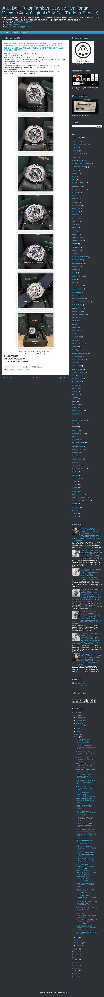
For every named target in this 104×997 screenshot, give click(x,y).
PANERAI (75, 404)
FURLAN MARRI (77, 305)
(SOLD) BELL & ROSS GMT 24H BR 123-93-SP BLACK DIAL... (86, 770)
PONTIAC (75, 430)
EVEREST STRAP (78, 289)
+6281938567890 (24, 22)
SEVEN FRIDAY (77, 459)
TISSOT (74, 484)
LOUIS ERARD (77, 366)
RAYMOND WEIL (77, 440)
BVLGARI (75, 218)
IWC (73, 350)
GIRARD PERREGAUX (79, 314)
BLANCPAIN (76, 192)
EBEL (74, 273)
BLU (73, 196)
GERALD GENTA (77, 308)
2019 (76, 962)
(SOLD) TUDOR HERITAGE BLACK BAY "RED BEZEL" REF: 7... (85, 806)
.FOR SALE (12, 370)
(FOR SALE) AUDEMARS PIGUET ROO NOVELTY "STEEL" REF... (84, 776)
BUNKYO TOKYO (78, 215)
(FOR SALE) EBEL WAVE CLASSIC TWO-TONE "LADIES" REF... (84, 841)
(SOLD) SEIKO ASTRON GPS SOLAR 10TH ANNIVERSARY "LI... (86, 782)
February (79, 943)
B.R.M (74, 176)
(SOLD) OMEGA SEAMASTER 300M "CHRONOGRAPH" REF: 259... (86, 788)
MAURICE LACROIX (78, 372)
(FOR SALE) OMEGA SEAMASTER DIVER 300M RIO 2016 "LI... (85, 812)
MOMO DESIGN (77, 379)
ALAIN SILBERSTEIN (79, 160)
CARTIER (75, 221)
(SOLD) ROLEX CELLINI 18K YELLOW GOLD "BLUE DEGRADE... (85, 765)
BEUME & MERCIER (78, 189)
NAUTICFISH (76, 388)
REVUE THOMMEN (78, 443)
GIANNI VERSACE (78, 311)
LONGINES (76, 363)
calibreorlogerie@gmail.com (20, 27)
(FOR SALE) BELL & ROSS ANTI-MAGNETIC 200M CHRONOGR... (86, 921)
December (79, 717)
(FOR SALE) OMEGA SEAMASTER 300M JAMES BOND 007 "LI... (85, 866)
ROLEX (74, 452)
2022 (76, 954)
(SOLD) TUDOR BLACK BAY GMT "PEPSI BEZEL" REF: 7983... (85, 854)
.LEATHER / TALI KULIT (79, 144)
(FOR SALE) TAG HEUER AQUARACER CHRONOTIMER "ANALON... (86, 794)
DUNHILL (75, 269)
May (77, 737)
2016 (76, 971)
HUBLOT (75, 346)
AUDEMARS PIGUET (23, 370)
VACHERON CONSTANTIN (81, 500)
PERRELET (76, 417)
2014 (76, 976)
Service (16, 32)
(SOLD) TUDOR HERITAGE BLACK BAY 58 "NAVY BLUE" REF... (86, 847)
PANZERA (75, 407)
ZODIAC (75, 517)
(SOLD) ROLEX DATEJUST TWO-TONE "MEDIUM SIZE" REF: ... (86, 753)
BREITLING (76, 205)
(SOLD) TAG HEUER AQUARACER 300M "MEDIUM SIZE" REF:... (86, 915)
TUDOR (74, 488)
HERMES (75, 340)
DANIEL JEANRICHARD (80, 257)
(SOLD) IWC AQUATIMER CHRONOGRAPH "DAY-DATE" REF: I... (86, 800)
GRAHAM (75, 321)
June (78, 734)
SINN (74, 462)
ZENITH (74, 513)
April (77, 937)
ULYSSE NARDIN (78, 494)
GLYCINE (75, 317)
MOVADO (75, 385)
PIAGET (74, 423)
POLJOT (75, 427)
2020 (76, 960)
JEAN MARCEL (77, 356)
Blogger (64, 993)
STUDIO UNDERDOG (79, 468)
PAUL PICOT (76, 414)
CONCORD (76, 250)
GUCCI (74, 327)
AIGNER (75, 157)
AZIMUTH (75, 173)
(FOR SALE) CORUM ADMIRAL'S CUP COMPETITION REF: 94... (86, 933)
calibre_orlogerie (13, 24)
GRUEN (74, 324)
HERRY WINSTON (78, 343)
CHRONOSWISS (77, 240)
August (78, 728)
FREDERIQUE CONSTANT (80, 301)
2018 (76, 965)
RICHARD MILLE (77, 446)
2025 (76, 715)
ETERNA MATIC (77, 285)
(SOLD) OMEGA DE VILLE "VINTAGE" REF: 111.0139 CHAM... (85, 860)
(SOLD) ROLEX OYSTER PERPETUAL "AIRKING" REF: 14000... (86, 927)
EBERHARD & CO (78, 276)
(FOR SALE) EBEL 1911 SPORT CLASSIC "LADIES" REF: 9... (86, 830)
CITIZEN (75, 244)
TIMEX (74, 481)
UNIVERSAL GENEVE (79, 497)
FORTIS (74, 295)
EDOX (74, 279)
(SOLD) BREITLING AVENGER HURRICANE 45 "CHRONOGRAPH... (85, 878)
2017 (76, 968)
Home (7, 32)
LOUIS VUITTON (77, 369)
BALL (74, 180)
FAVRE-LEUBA (77, 292)
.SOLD (74, 147)
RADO (74, 436)
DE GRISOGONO (77, 263)
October (79, 723)
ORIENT (75, 398)
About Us (25, 32)
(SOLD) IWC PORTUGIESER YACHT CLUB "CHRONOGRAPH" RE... (85, 890)
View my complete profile (80, 686)
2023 (76, 952)
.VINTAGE (75, 151)
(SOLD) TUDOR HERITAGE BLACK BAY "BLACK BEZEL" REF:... (86, 747)
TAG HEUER (76, 478)
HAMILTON (75, 330)
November (79, 720)
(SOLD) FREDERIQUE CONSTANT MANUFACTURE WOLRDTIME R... (86, 872)
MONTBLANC (76, 382)
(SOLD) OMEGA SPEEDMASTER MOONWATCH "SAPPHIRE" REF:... (86, 835)
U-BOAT (74, 491)
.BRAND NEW (76, 138)
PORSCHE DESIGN (78, 433)
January (79, 945)
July (77, 731)
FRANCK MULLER (78, 298)
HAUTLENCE (76, 337)
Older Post (63, 378)
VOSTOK (75, 504)
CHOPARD (75, 234)
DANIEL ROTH (77, 260)
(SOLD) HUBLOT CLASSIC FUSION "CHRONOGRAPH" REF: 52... (85, 825)
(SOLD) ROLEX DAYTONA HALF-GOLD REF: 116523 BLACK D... (86, 909)
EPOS (74, 282)
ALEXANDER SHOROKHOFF (81, 163)
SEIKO (74, 456)
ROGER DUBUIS (77, 449)
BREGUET (75, 202)
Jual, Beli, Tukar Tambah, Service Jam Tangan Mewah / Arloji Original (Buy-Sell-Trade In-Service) (50, 10)
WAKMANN (76, 507)
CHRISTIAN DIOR (78, 237)
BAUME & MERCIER (78, 183)
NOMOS (75, 391)
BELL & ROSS (76, 186)
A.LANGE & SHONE (78, 154)
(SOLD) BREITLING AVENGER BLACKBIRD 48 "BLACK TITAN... (85, 818)
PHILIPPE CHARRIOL (79, 420)
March (78, 940)
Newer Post (7, 378)
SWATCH (75, 475)
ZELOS (74, 510)
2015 (76, 974)
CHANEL (75, 231)
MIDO (74, 375)
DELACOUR (76, 266)
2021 (76, 957)
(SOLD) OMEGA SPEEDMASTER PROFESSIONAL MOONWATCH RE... (86, 903)
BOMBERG (75, 199)
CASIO (74, 224)
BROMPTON (76, 208)
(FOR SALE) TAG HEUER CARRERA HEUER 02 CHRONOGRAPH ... (84, 741)
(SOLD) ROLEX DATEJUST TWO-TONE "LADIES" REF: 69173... (85, 759)
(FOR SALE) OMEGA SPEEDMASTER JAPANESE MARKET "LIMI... (86, 896)
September (79, 726)
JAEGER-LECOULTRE (79, 353)
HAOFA (74, 334)
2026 (76, 712)
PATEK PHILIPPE (77, 411)
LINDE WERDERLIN (78, 359)
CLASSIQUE (76, 247)
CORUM (75, 253)
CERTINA (75, 228)
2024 (76, 949)
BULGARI (75, 212)
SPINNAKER (76, 465)
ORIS (74, 401)
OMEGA (74, 395)
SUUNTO (75, 472)
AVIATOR (75, 170)
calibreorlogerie (79, 683)
